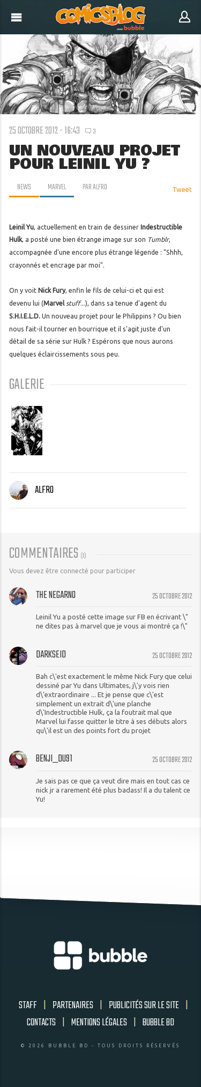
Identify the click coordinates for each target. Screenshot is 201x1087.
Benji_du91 (54, 759)
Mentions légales (99, 1023)
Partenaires (73, 1005)
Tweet (182, 189)
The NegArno (56, 595)
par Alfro (95, 187)
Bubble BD (158, 1023)
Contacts (41, 1023)
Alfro (31, 490)
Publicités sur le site (144, 1005)
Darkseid (51, 655)
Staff (28, 1005)
